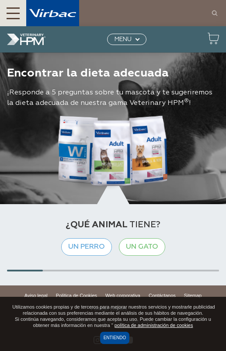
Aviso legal (36, 295)
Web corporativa (122, 295)
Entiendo (115, 337)
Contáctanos (162, 295)
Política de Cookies (76, 295)
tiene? (113, 224)
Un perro (86, 246)
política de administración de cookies (154, 325)
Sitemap (193, 295)
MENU (123, 39)
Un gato (142, 246)
